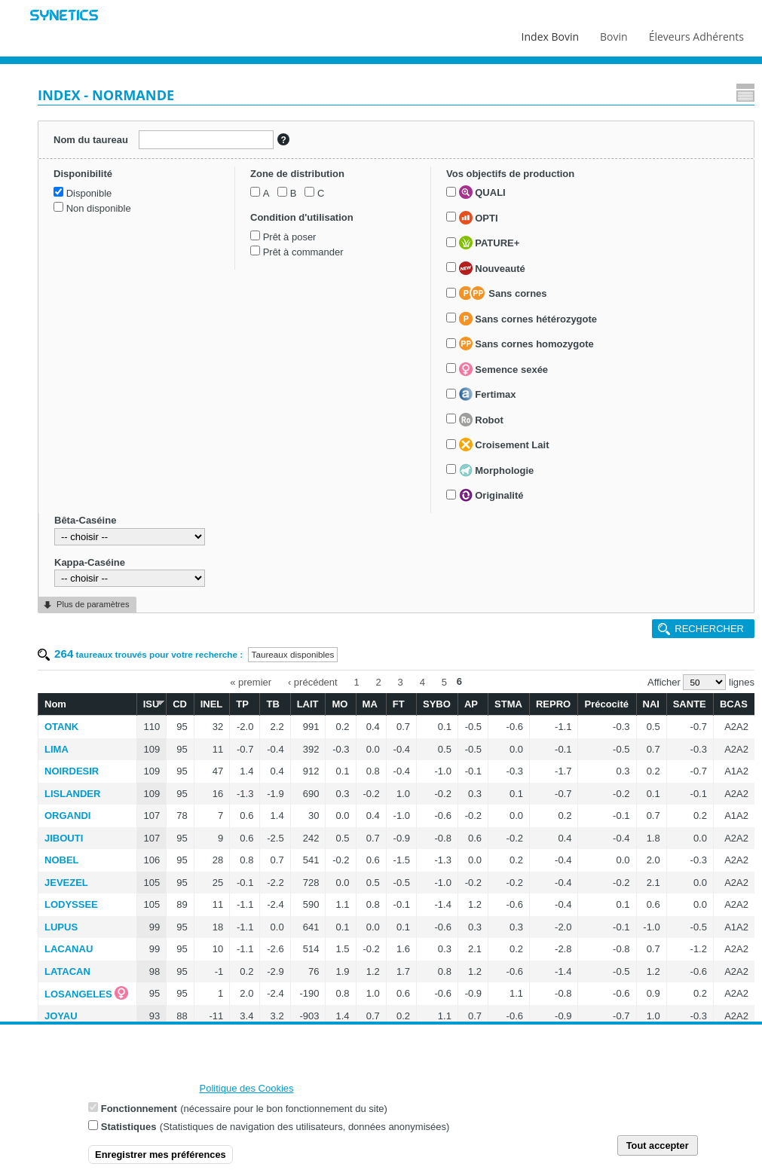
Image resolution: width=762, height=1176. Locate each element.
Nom (55, 704)
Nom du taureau (91, 139)
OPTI (478, 218)
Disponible (89, 193)
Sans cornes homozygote (526, 343)
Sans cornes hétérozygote (528, 318)
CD (180, 704)
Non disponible (98, 208)
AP (471, 704)
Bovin (613, 33)
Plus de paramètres (93, 604)
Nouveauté (492, 268)
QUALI (482, 192)
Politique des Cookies (247, 1094)
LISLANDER (72, 793)
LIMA (56, 749)
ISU (151, 703)
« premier (250, 681)
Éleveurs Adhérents (696, 33)
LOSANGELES (78, 994)
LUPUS (61, 927)
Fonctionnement (139, 1114)
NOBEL (61, 860)
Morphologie (496, 470)
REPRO (553, 704)
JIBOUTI (63, 838)
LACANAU (68, 949)
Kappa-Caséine (89, 562)
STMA (508, 704)
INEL (211, 704)
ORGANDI (67, 815)
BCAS (734, 704)
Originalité (491, 495)
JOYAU (61, 1016)
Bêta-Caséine (85, 520)
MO (339, 704)
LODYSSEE (71, 904)
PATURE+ (489, 242)
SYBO (437, 704)
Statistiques (129, 1132)
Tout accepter (657, 1151)
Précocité (606, 704)
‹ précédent (313, 681)
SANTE (689, 704)
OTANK (61, 726)
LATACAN (67, 971)
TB (272, 704)
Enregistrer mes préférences (160, 1160)
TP (242, 704)
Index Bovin (550, 33)
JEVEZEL (66, 882)
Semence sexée (503, 369)
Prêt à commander (303, 252)
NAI (651, 704)
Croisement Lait (504, 444)
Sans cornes (503, 293)
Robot (481, 419)
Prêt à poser (290, 237)
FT (399, 704)
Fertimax (487, 394)
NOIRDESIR (71, 771)
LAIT (308, 704)
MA (370, 704)
